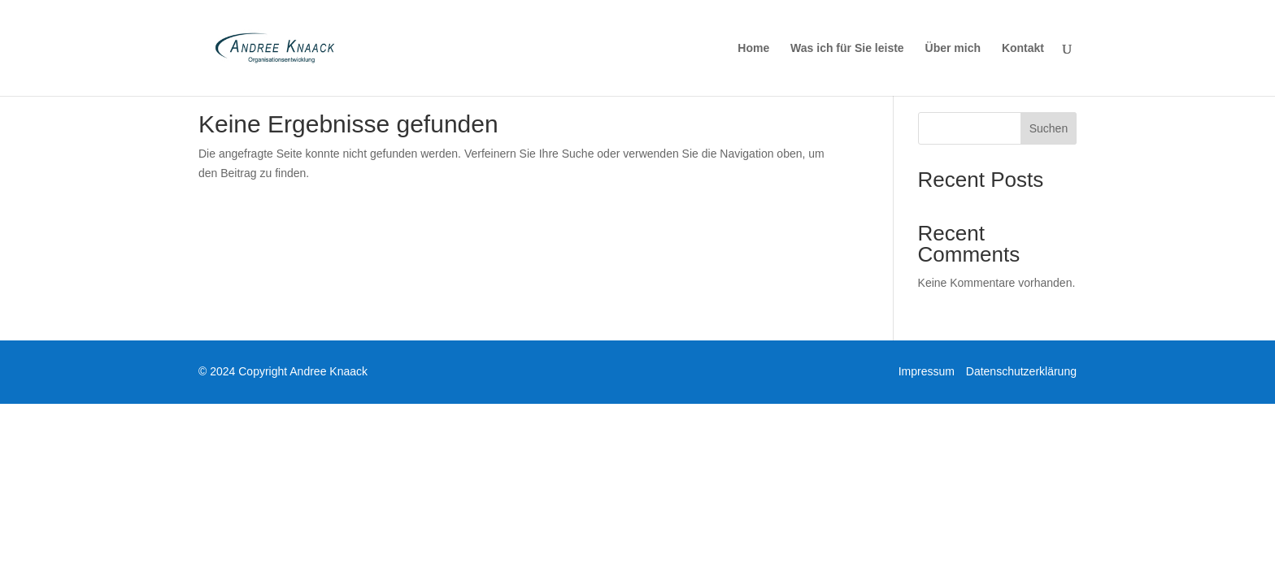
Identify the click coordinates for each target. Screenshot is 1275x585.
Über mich (953, 48)
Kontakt (1023, 48)
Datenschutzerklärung (1021, 371)
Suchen (1048, 128)
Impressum (927, 371)
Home (753, 48)
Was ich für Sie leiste (847, 48)
